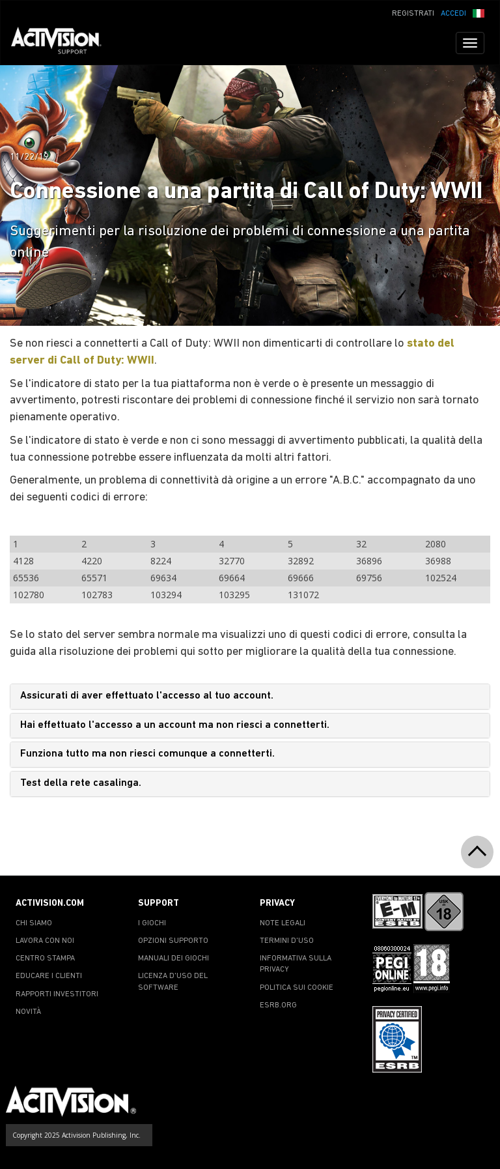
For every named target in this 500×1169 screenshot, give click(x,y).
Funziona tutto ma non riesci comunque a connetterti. (147, 754)
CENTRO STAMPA (45, 958)
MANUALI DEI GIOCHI (173, 958)
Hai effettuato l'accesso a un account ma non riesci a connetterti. (174, 725)
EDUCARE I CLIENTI (49, 976)
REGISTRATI (413, 14)
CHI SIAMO (34, 923)
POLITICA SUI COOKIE (296, 988)
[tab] (250, 696)
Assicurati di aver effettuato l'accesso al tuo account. (146, 696)
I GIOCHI (152, 923)
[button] (478, 12)
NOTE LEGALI (282, 923)
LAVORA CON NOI (45, 941)
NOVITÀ (28, 1012)
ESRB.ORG (278, 1005)
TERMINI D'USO (287, 941)
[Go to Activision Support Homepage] (63, 43)
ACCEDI (453, 14)
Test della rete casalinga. (80, 783)
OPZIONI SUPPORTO (173, 941)
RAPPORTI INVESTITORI (57, 994)
